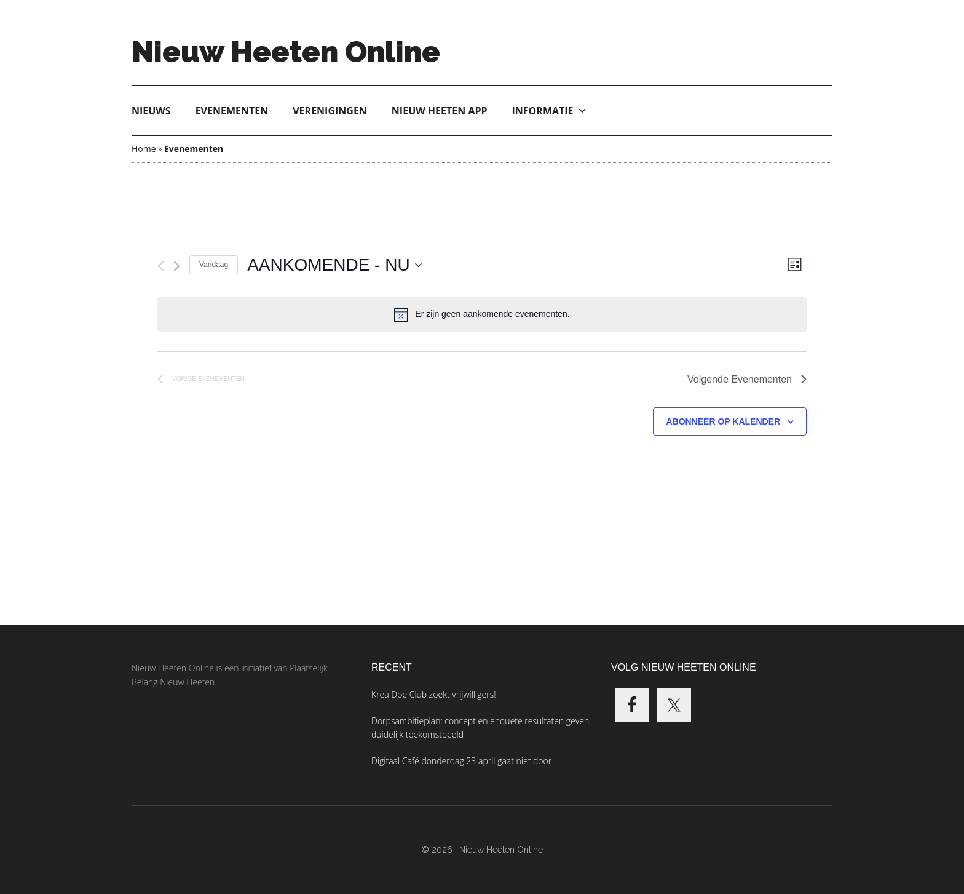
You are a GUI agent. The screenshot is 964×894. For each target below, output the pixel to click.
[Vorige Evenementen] (160, 266)
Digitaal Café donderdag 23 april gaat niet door (461, 761)
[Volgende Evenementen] (176, 266)
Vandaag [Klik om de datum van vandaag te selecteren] (213, 264)
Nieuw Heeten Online (286, 51)
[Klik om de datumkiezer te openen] (334, 265)
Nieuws (151, 111)
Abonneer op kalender (723, 421)
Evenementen (232, 111)
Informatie (549, 111)
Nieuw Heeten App (440, 111)
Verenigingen (330, 111)
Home (144, 148)
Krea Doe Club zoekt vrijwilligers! (433, 694)
